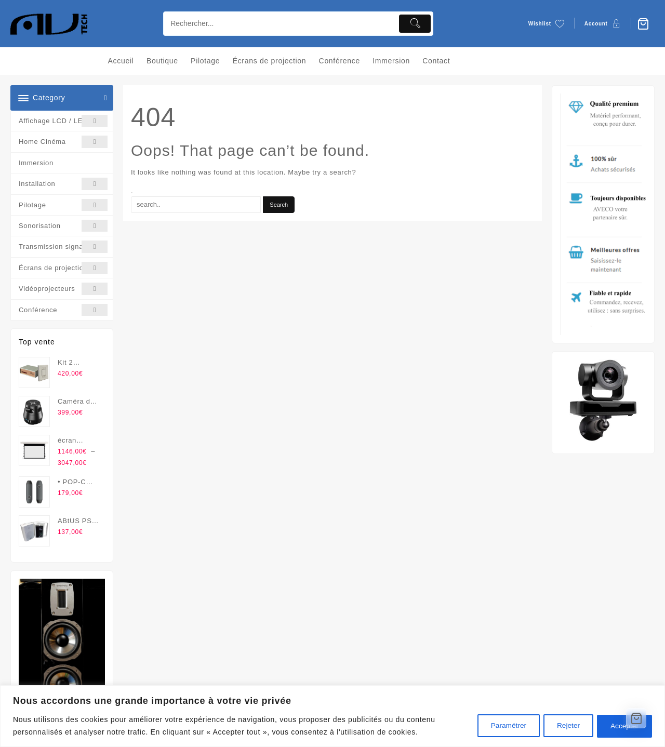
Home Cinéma (63, 142)
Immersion (36, 163)
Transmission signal (63, 246)
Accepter (622, 726)
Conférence (63, 310)
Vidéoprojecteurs (63, 289)
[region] (332, 716)
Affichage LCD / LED (63, 121)
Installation (63, 184)
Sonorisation (63, 226)
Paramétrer (498, 726)
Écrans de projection (63, 268)
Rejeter (562, 726)
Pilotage (63, 205)
